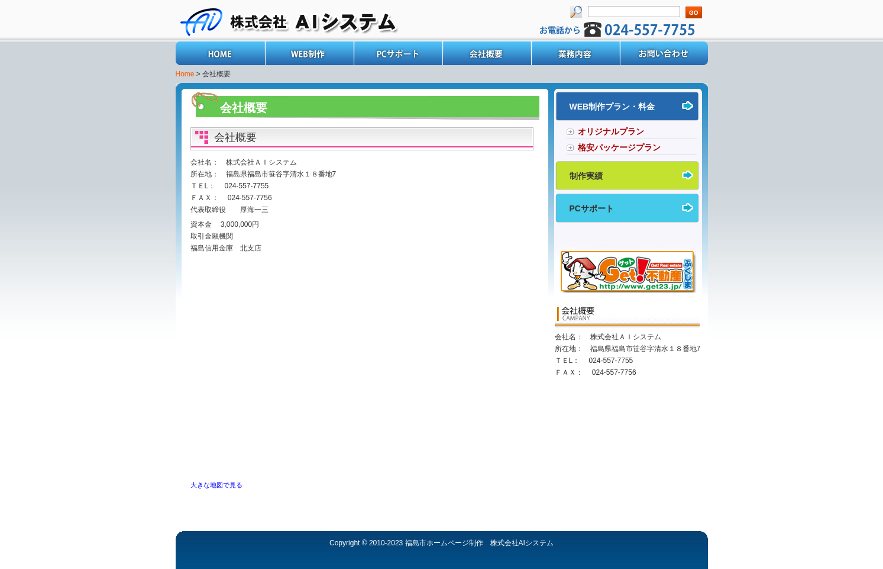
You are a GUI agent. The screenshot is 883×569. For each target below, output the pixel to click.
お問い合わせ (663, 53)
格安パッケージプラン (619, 147)
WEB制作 (308, 53)
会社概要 (486, 53)
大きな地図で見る (216, 484)
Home (220, 53)
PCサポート (397, 53)
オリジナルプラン (611, 131)
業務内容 (575, 53)
